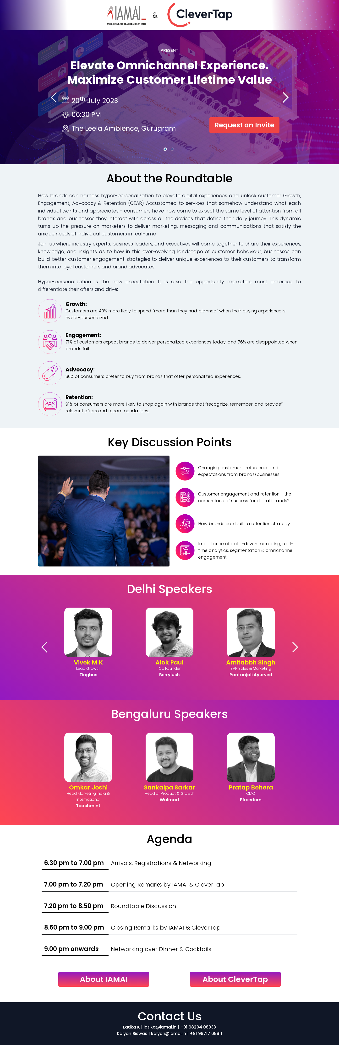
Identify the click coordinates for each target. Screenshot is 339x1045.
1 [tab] (166, 149)
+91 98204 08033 (198, 1027)
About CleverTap (235, 979)
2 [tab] (173, 149)
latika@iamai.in (161, 1027)
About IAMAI (104, 979)
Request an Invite (244, 125)
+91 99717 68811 (206, 1033)
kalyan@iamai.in (168, 1033)
